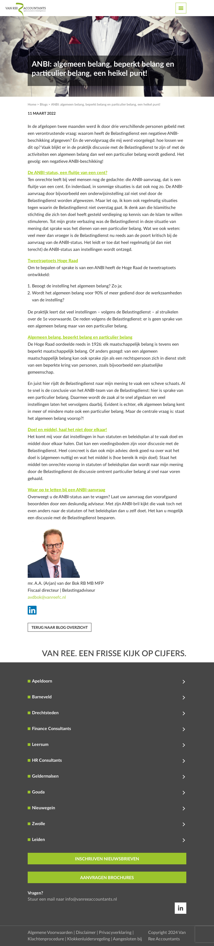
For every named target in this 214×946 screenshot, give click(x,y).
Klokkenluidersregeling (88, 939)
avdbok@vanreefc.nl (47, 597)
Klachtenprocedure (46, 939)
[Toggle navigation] (181, 8)
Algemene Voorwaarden (50, 932)
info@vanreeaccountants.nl (91, 899)
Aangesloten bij (127, 939)
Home (32, 104)
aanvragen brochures (107, 878)
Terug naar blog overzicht (59, 628)
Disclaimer (86, 932)
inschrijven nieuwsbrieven (107, 859)
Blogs (44, 104)
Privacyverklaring (115, 932)
